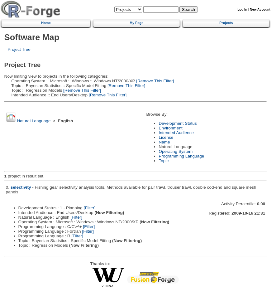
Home (45, 23)
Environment (170, 128)
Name (164, 142)
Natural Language (33, 121)
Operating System (176, 151)
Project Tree (19, 49)
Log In (242, 9)
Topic (164, 160)
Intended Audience (176, 132)
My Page (136, 23)
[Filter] (90, 208)
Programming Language (181, 156)
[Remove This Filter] (154, 81)
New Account (260, 9)
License (166, 137)
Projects (226, 23)
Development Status (178, 123)
